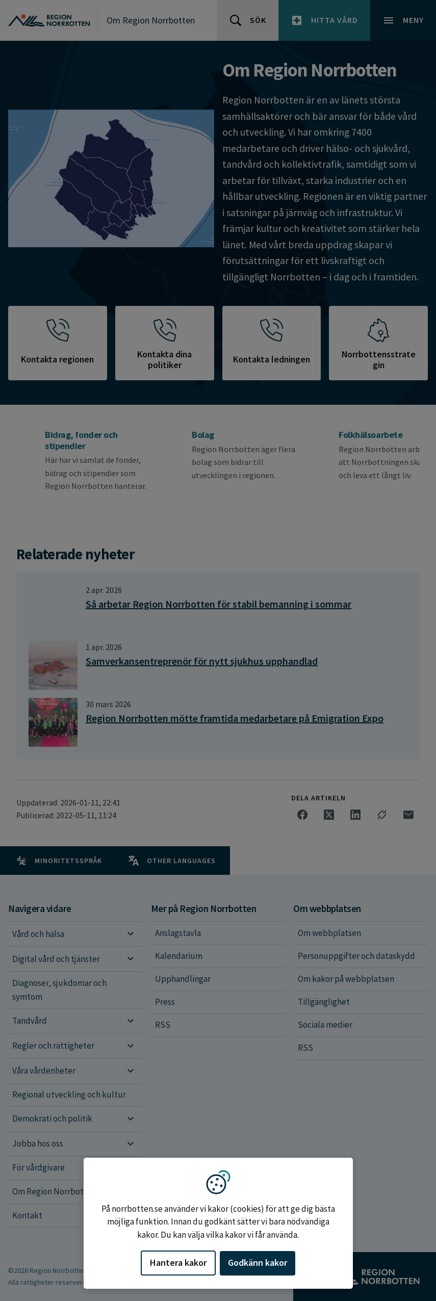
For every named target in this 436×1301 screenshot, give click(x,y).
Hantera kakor (178, 1262)
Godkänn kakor (257, 1262)
